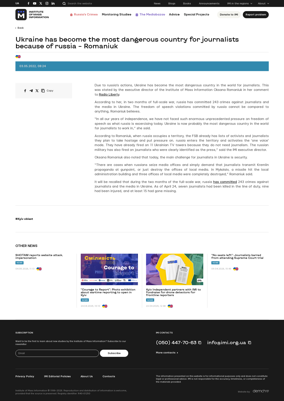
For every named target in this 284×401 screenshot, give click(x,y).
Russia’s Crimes (74, 14)
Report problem (257, 14)
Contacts (109, 376)
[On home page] (32, 14)
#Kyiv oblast (24, 218)
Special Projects (195, 14)
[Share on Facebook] (25, 90)
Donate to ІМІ (230, 14)
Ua (17, 3)
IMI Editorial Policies (57, 376)
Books (187, 3)
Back (21, 28)
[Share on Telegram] (31, 90)
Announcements (209, 3)
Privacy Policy (24, 376)
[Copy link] (52, 90)
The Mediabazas (145, 14)
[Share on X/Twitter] (37, 90)
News (157, 3)
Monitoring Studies (107, 14)
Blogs (171, 3)
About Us (87, 376)
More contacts (165, 352)
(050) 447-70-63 (176, 342)
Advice (170, 14)
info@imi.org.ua (226, 342)
